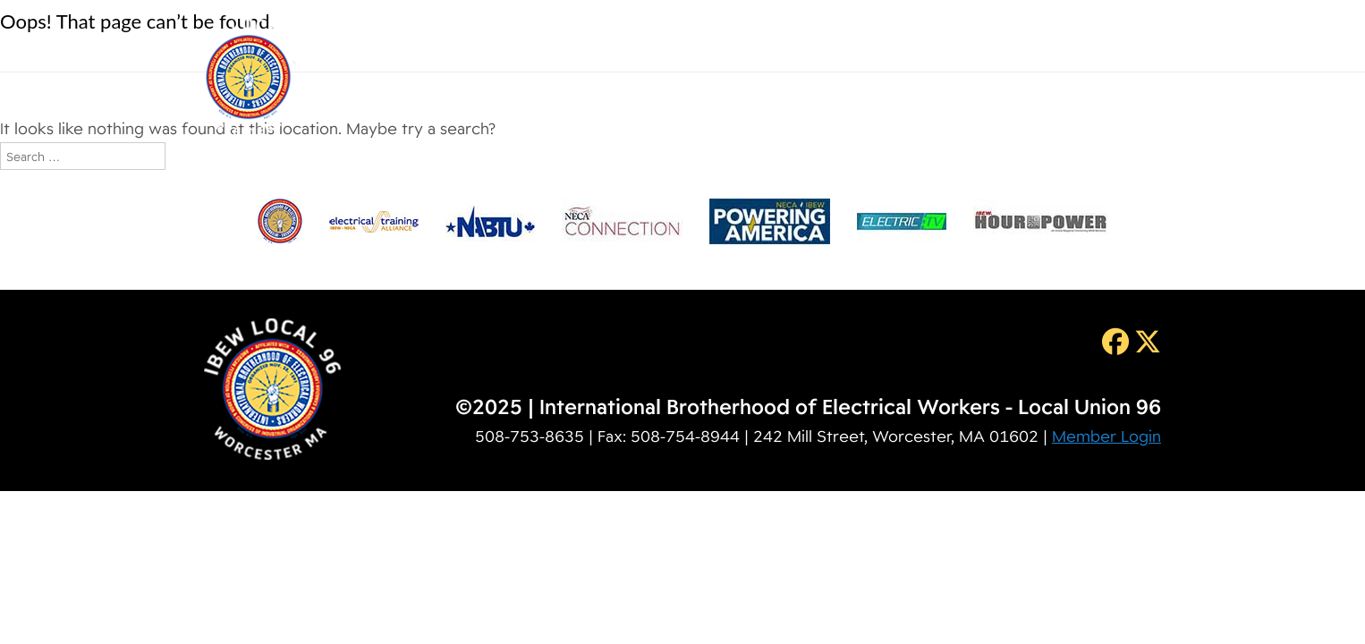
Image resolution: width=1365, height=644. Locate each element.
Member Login (1106, 436)
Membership (710, 50)
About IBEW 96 (570, 50)
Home (455, 50)
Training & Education (868, 50)
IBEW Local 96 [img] (248, 77)
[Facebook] (1113, 341)
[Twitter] (1145, 341)
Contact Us (1132, 50)
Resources (1017, 50)
